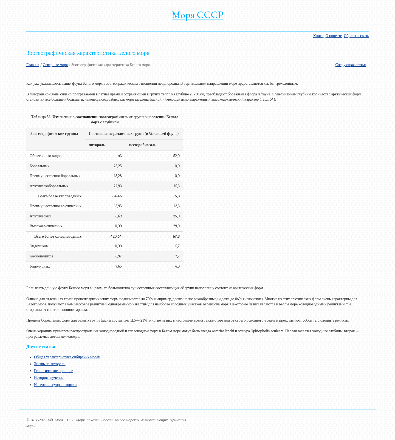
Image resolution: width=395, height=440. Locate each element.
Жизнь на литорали (50, 364)
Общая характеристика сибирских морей (67, 357)
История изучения (49, 377)
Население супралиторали (55, 384)
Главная (32, 65)
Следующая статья (350, 65)
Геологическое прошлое (53, 370)
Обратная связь (356, 35)
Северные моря (55, 65)
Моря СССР (197, 14)
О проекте (334, 35)
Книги (318, 35)
